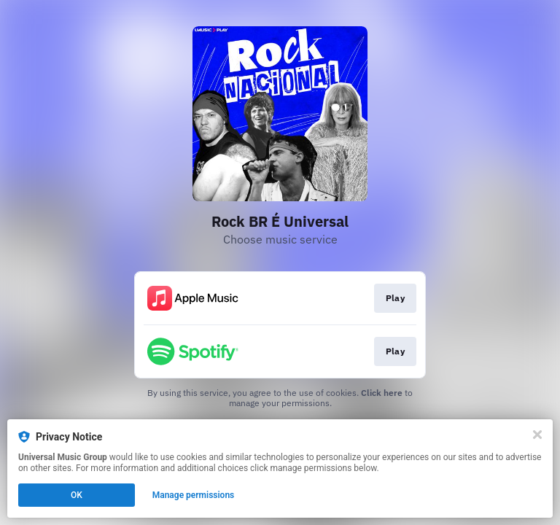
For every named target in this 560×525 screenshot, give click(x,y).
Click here (381, 392)
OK (76, 495)
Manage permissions (193, 495)
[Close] (537, 434)
